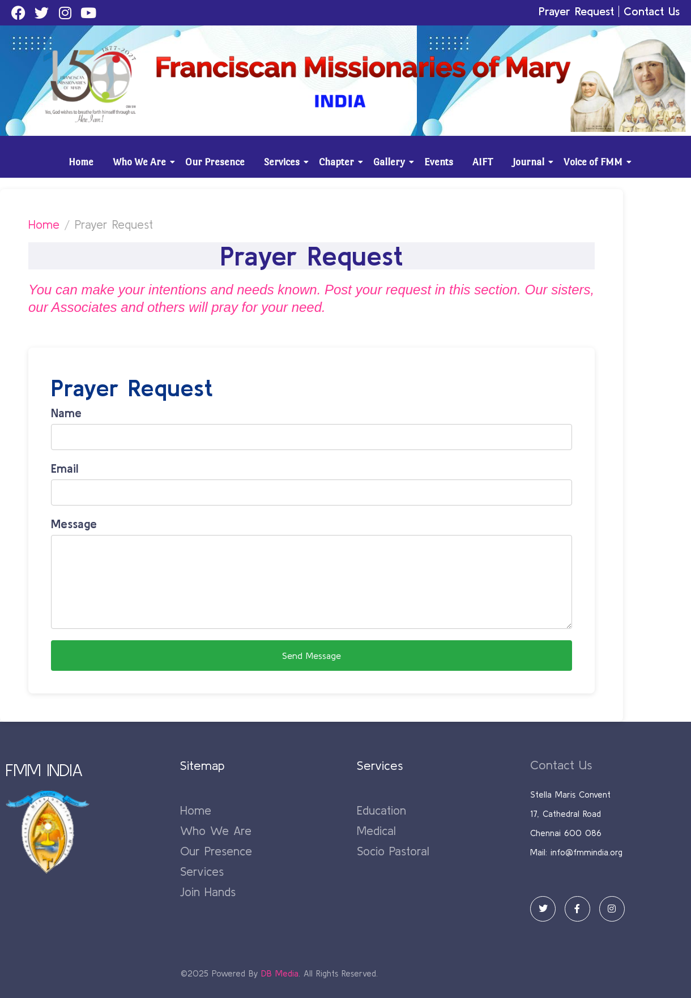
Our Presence (215, 162)
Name (66, 412)
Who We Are (141, 162)
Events (438, 162)
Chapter (338, 162)
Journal (530, 162)
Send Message (311, 655)
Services (284, 162)
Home (81, 162)
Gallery (391, 162)
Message (74, 523)
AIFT (482, 162)
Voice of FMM (595, 162)
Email (64, 468)
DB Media (279, 973)
